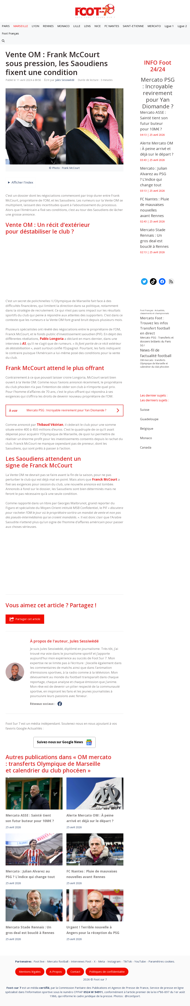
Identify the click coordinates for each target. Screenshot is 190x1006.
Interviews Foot (81, 961)
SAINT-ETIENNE (133, 26)
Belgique (146, 428)
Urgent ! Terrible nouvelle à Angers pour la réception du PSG (92, 930)
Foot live (39, 961)
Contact (75, 971)
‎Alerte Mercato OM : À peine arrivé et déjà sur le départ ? (90, 818)
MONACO (63, 26)
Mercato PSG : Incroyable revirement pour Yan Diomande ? (157, 93)
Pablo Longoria (52, 339)
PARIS (6, 26)
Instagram (114, 961)
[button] (3, 40)
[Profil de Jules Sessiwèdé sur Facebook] (60, 704)
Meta (101, 961)
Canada (145, 447)
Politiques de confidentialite (107, 971)
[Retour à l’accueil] (95, 11)
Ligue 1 (169, 26)
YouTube (140, 961)
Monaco (146, 438)
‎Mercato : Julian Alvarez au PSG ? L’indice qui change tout (30, 874)
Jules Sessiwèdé (84, 641)
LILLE (76, 26)
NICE (97, 26)
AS (24, 343)
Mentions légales (30, 971)
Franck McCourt (104, 479)
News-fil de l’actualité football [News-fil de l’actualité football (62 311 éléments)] (155, 353)
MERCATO (154, 26)
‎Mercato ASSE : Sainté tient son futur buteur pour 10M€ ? (30, 818)
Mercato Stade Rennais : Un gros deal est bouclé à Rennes (30, 930)
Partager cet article (24, 619)
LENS (87, 26)
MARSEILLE (20, 26)
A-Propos (56, 971)
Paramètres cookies (161, 961)
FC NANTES (111, 26)
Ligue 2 (182, 26)
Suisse (144, 409)
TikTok (127, 961)
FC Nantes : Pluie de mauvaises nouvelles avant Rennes (91, 874)
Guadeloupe (149, 419)
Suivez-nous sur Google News (64, 742)
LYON (35, 26)
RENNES (48, 26)
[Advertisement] (64, 267)
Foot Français (10, 33)
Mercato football (57, 961)
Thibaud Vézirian (50, 424)
